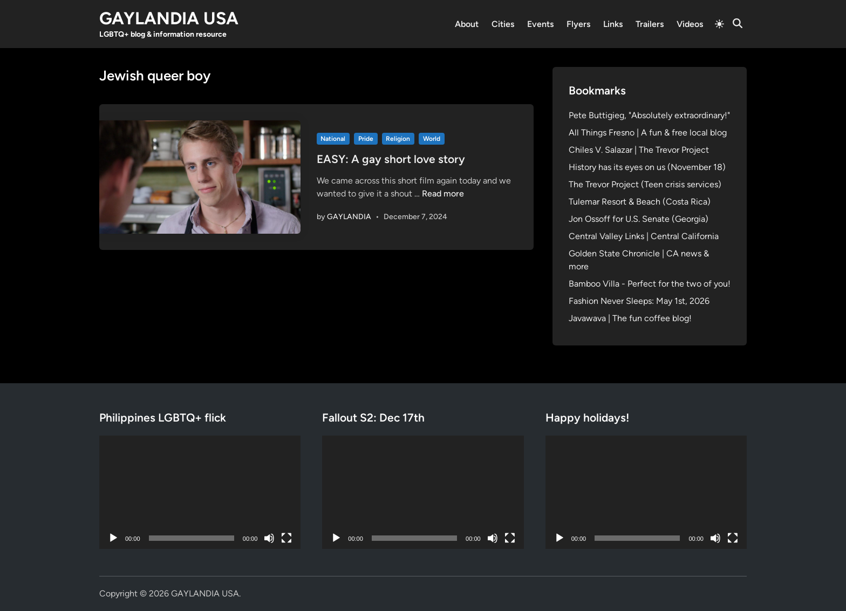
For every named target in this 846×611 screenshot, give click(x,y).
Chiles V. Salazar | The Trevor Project (639, 150)
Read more (443, 193)
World (431, 138)
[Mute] (269, 538)
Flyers (578, 24)
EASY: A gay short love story (391, 159)
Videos (690, 24)
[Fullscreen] (286, 538)
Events (540, 24)
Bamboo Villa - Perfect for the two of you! (650, 284)
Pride (365, 138)
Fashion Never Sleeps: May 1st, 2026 (639, 301)
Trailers (650, 24)
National (332, 138)
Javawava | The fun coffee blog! (630, 318)
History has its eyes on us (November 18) (647, 167)
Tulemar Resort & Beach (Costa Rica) (640, 201)
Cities (503, 24)
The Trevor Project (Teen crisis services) (645, 184)
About (467, 24)
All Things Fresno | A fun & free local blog (648, 132)
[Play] (113, 538)
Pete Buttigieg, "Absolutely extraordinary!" (649, 115)
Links (613, 24)
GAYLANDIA (349, 216)
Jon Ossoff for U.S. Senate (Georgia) (638, 219)
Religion (398, 138)
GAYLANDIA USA (168, 18)
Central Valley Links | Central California (644, 236)
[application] (200, 492)
